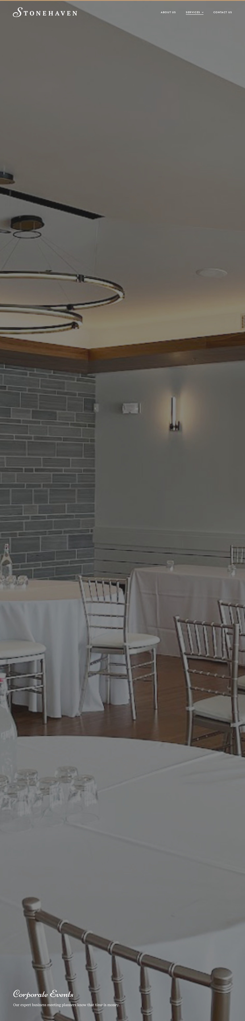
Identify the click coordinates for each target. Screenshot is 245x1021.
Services (193, 13)
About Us (168, 13)
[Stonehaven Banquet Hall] (45, 12)
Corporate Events (43, 994)
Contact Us (222, 13)
